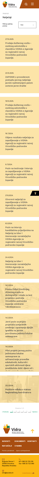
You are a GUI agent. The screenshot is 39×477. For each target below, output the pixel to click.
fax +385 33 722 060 (26, 463)
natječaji (7, 446)
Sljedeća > (35, 411)
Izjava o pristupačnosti (23, 450)
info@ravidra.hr (7, 473)
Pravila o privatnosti (8, 450)
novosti (6, 441)
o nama (18, 446)
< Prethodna (5, 411)
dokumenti (20, 441)
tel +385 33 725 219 (26, 461)
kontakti (32, 441)
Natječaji (6, 13)
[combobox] (27, 25)
